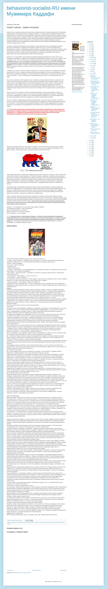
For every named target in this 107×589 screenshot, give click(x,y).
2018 (90, 142)
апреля (92, 73)
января (92, 137)
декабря (92, 57)
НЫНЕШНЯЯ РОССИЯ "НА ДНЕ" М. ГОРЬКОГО (95, 78)
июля (91, 67)
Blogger (60, 581)
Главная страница (36, 570)
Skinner (8, 523)
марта (91, 75)
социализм (53, 522)
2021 (90, 53)
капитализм (24, 522)
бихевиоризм (14, 522)
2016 (90, 146)
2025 (90, 46)
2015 (90, 148)
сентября (92, 63)
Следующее (10, 570)
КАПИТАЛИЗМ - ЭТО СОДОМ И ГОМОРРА (95, 120)
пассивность (36, 522)
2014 (90, 150)
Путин (45, 522)
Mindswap (58, 522)
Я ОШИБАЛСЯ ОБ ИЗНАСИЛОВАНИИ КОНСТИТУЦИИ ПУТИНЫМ (95, 83)
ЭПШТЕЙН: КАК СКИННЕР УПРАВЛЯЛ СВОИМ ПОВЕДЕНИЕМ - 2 (95, 96)
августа (92, 65)
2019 (90, 140)
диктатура (19, 522)
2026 (90, 44)
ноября (92, 59)
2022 (90, 51)
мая (91, 71)
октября (92, 61)
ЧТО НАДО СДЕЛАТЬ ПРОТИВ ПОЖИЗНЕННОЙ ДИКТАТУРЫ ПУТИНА (95, 115)
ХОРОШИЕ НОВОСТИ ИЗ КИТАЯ (95, 130)
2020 (90, 55)
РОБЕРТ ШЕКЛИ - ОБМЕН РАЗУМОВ (95, 133)
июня (91, 69)
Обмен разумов (30, 522)
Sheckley (62, 522)
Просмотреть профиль (77, 91)
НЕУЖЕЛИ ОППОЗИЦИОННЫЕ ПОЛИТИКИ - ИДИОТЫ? (95, 108)
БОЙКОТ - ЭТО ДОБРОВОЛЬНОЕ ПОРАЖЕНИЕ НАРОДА (95, 125)
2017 (90, 144)
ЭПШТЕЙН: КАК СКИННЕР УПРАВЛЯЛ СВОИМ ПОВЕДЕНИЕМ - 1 (95, 103)
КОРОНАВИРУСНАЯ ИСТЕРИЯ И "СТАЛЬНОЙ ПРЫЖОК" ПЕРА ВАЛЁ (95, 89)
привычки (42, 522)
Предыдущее (63, 570)
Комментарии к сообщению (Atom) (23, 572)
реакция (49, 522)
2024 (90, 48)
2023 (90, 50)
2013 (90, 152)
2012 (90, 154)
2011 (90, 156)
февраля (92, 136)
